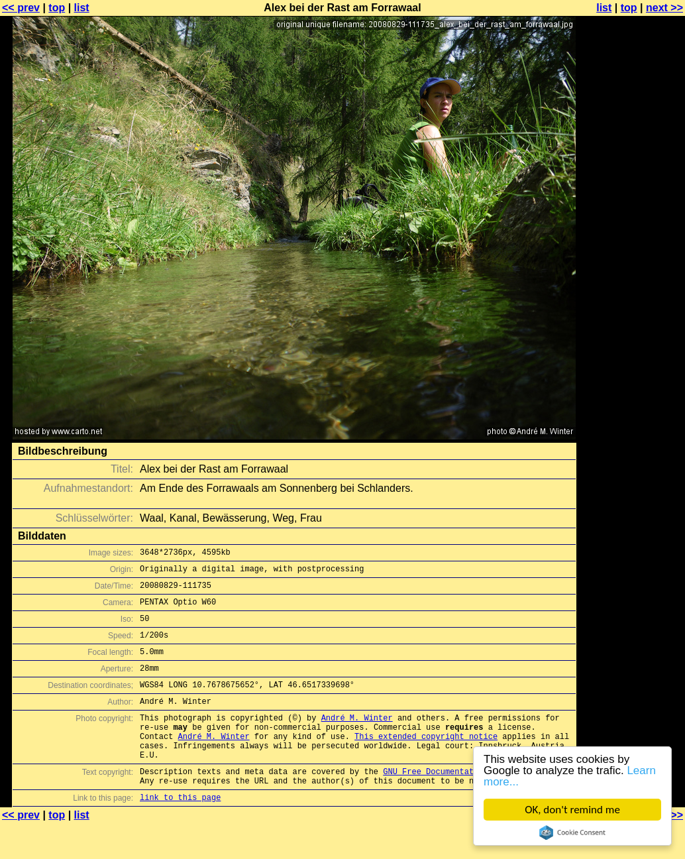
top (56, 7)
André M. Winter (357, 739)
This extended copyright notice (426, 762)
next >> (664, 7)
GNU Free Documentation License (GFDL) (471, 803)
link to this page (180, 832)
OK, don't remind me (572, 810)
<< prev (21, 7)
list (81, 7)
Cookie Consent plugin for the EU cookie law (572, 832)
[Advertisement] (631, 328)
